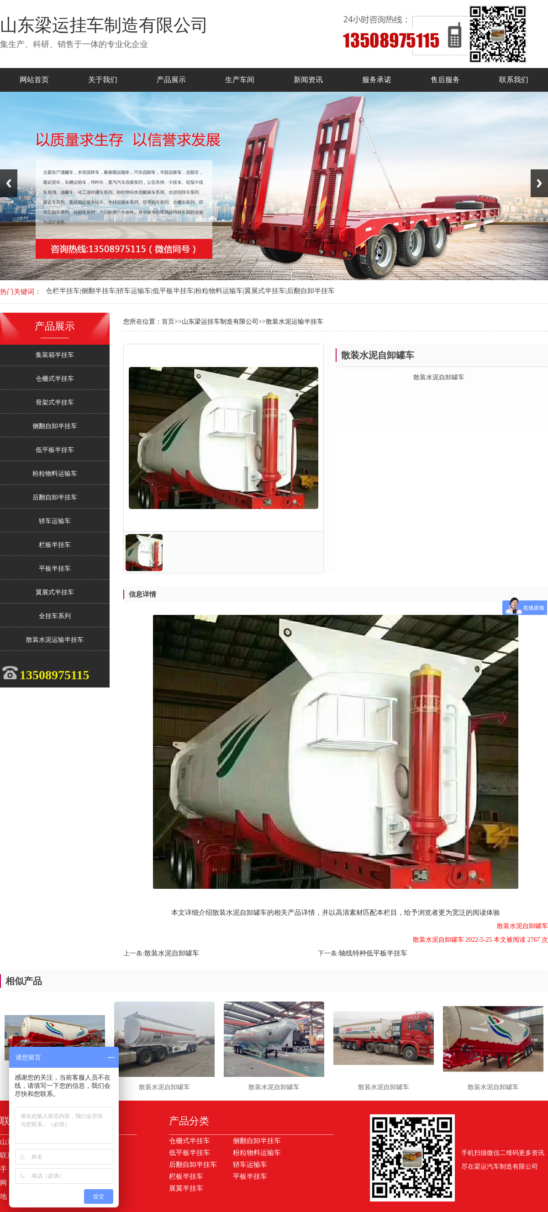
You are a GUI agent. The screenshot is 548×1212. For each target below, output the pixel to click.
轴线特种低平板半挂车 (373, 953)
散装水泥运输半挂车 (55, 639)
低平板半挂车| (174, 290)
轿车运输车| (135, 290)
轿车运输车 (55, 521)
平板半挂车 (55, 568)
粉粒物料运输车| (219, 290)
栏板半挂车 (55, 544)
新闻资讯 (308, 80)
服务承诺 (376, 80)
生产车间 (239, 80)
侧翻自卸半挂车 (54, 426)
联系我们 (513, 80)
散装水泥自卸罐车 (171, 953)
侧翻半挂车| (99, 290)
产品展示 (171, 80)
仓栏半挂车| (63, 290)
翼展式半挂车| (265, 290)
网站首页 (34, 80)
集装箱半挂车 (55, 355)
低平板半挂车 (55, 449)
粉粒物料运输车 (54, 473)
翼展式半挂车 (55, 592)
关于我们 (102, 80)
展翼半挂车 (186, 1188)
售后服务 (445, 80)
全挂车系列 (55, 616)
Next (539, 183)
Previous (8, 183)
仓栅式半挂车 (55, 378)
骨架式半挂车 (55, 402)
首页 (168, 321)
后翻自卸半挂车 (311, 290)
